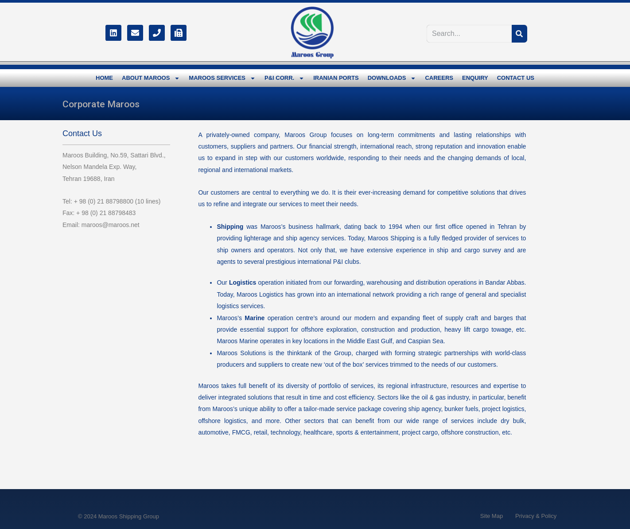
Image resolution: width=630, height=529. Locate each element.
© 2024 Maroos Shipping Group (118, 516)
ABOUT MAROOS (151, 78)
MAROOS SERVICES (222, 78)
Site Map (491, 516)
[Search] (519, 34)
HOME (104, 77)
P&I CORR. (284, 78)
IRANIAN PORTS (336, 77)
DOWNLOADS (392, 78)
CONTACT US (515, 77)
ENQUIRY (475, 77)
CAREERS (439, 77)
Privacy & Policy (535, 516)
